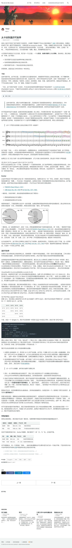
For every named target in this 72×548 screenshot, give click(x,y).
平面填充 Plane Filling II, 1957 (14, 187)
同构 (20, 459)
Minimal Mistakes (26, 544)
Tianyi (7, 29)
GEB (53, 43)
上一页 (19, 483)
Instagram (15, 542)
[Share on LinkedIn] (19, 472)
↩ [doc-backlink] (36, 451)
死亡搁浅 (4, 512)
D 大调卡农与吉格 (59, 87)
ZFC (39, 260)
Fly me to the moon (7, 3)
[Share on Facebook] (10, 472)
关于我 (29, 3)
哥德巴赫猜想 (25, 363)
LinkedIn (24, 542)
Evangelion (9, 459)
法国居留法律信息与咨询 (56, 3)
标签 (44, 3)
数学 (25, 459)
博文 (19, 45)
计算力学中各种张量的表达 (44, 513)
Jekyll (20, 544)
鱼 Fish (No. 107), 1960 (29, 190)
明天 (20, 512)
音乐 (29, 459)
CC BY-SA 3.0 (62, 89)
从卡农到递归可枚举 (11, 37)
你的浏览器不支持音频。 (36, 96)
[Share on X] (3, 472)
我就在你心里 (58, 512)
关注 (13, 30)
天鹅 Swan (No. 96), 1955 (12, 190)
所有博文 (37, 3)
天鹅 (7, 436)
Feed (30, 542)
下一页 (53, 483)
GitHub (7, 542)
